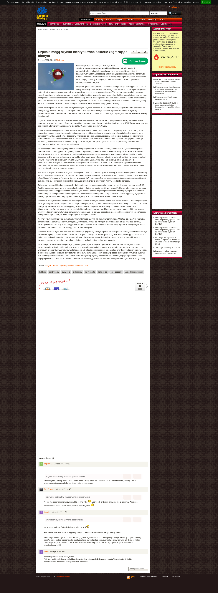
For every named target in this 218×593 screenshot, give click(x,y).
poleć (146, 286)
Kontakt (165, 577)
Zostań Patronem (162, 29)
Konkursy (130, 19)
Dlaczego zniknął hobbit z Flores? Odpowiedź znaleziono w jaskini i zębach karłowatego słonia (167, 241)
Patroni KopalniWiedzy (167, 67)
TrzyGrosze (49, 489)
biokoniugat (77, 272)
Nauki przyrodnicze (117, 24)
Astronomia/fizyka (136, 24)
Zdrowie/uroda (81, 24)
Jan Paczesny (116, 272)
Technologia (54, 24)
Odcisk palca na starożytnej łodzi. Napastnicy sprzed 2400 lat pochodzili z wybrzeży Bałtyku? (167, 221)
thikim (46, 551)
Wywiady (152, 19)
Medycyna (41, 24)
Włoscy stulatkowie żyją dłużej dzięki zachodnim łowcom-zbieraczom (167, 81)
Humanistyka (152, 24)
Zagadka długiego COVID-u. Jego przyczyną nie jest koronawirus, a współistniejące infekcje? (167, 106)
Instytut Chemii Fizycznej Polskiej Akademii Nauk (66, 266)
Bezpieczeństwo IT (98, 24)
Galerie (141, 19)
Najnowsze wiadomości (166, 74)
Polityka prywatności (148, 577)
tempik (47, 512)
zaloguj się (175, 7)
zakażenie (66, 272)
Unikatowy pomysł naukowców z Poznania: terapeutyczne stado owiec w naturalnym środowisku (167, 90)
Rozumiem (206, 2)
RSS (132, 577)
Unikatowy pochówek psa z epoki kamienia (166, 98)
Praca (162, 19)
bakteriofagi (102, 272)
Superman (48, 464)
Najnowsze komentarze (165, 213)
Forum (109, 19)
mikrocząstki (90, 272)
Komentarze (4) (46, 458)
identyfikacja (54, 272)
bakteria (42, 272)
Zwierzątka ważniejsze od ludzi (167, 248)
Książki (119, 19)
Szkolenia (176, 577)
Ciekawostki (166, 24)
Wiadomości (86, 19)
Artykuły (99, 19)
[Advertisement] (93, 39)
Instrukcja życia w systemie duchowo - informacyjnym (166, 252)
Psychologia (67, 24)
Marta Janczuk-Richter (134, 272)
